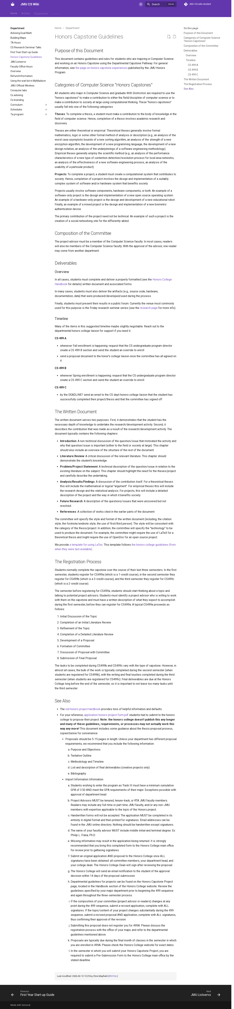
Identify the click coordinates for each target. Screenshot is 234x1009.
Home (13, 13)
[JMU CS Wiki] (12, 4)
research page (149, 308)
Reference (79, 13)
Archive (25, 13)
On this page (191, 28)
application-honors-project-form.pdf (106, 715)
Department (41, 13)
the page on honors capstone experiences (101, 68)
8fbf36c (113, 976)
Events (56, 13)
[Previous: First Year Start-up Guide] (33, 994)
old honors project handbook (82, 709)
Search (156, 4)
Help (66, 13)
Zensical (26, 1005)
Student (93, 13)
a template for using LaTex (86, 544)
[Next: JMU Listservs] (204, 994)
